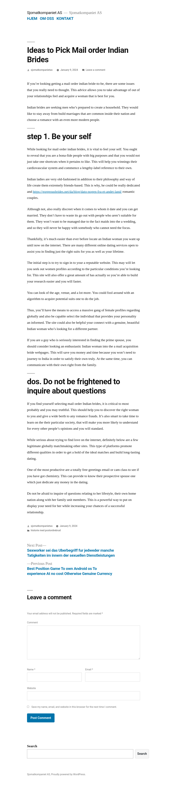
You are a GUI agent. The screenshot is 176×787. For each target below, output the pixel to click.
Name (31, 669)
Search (32, 746)
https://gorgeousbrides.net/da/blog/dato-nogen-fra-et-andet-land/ (77, 191)
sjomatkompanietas (42, 69)
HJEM (32, 18)
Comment (32, 622)
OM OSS (47, 18)
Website (31, 688)
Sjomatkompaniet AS (44, 12)
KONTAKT (65, 18)
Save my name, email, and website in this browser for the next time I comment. (74, 706)
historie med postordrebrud (46, 530)
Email (89, 669)
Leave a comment (95, 69)
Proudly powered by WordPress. (68, 774)
